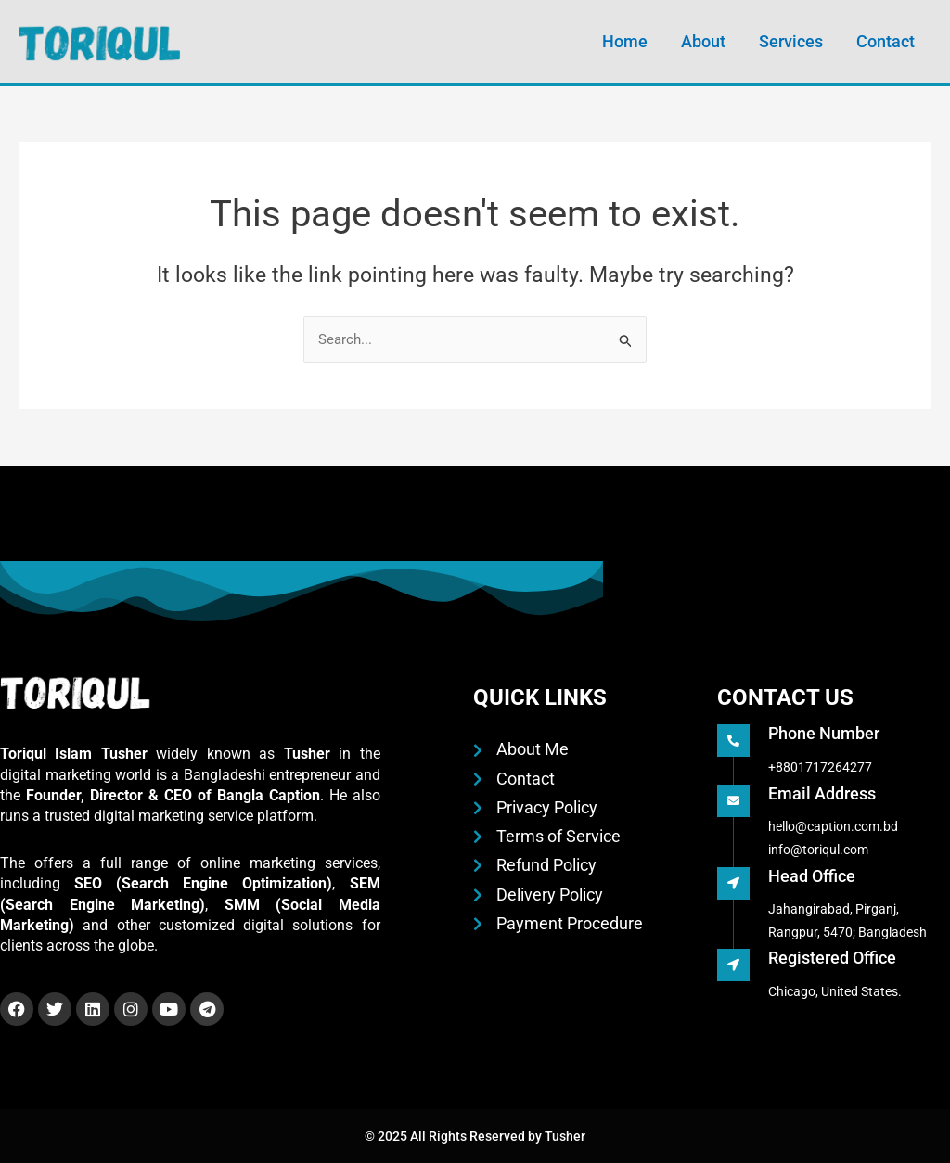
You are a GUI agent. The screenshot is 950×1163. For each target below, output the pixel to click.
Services (791, 41)
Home (625, 41)
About (703, 41)
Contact (885, 41)
